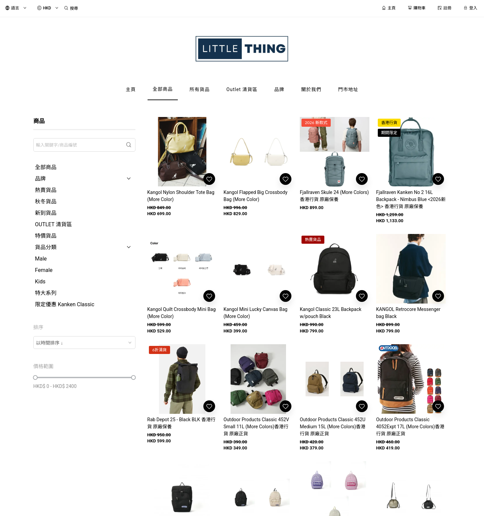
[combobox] (84, 342)
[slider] (35, 377)
